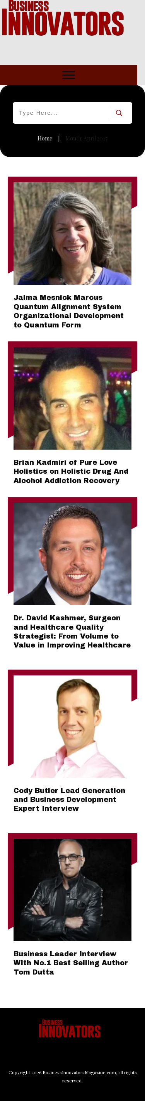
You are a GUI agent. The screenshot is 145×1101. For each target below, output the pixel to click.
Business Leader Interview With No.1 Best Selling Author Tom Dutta (71, 963)
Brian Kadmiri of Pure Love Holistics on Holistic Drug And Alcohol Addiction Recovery (71, 472)
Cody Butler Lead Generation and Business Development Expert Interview (69, 800)
